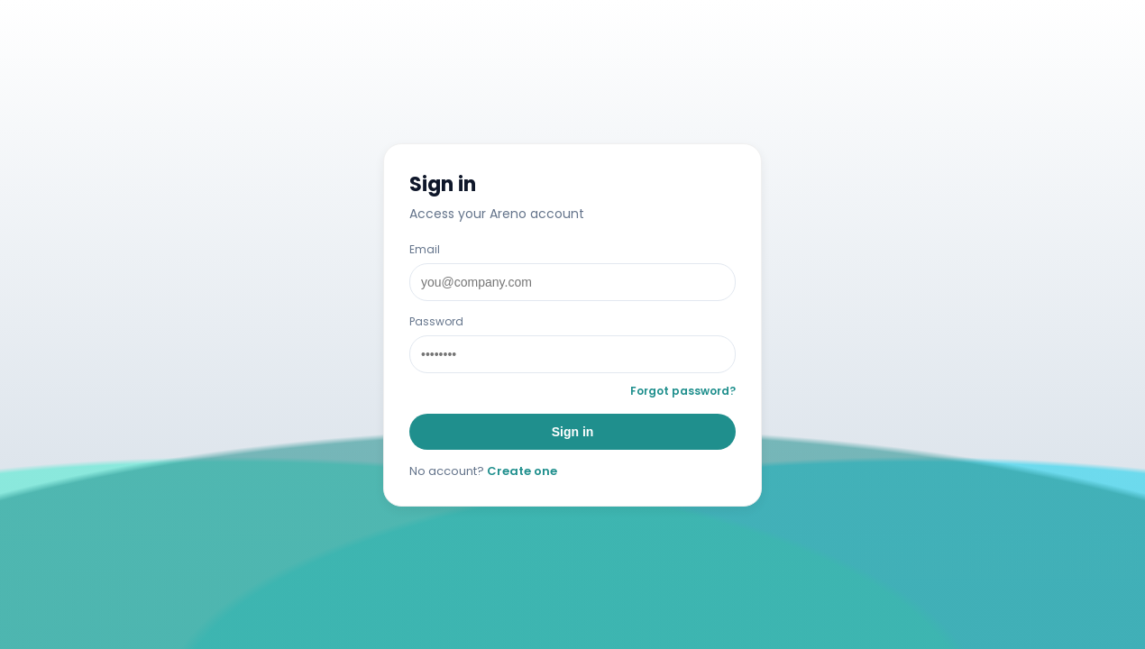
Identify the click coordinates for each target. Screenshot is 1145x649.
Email (424, 249)
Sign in (573, 432)
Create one (522, 471)
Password (436, 321)
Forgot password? (683, 390)
